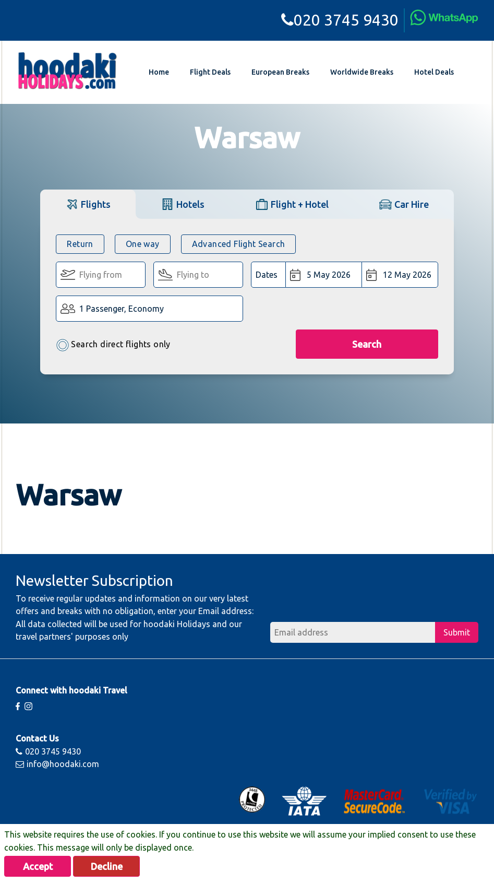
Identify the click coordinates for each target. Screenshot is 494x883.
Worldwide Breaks (361, 72)
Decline (107, 866)
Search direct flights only (113, 345)
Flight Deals (210, 72)
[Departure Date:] (324, 275)
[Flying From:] (101, 275)
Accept (38, 866)
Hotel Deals (434, 72)
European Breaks (280, 72)
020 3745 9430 (340, 20)
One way (143, 244)
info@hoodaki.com (57, 764)
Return (80, 244)
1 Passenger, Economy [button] (121, 308)
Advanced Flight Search (238, 244)
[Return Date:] (400, 275)
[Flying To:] (198, 275)
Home (159, 72)
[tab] (88, 204)
